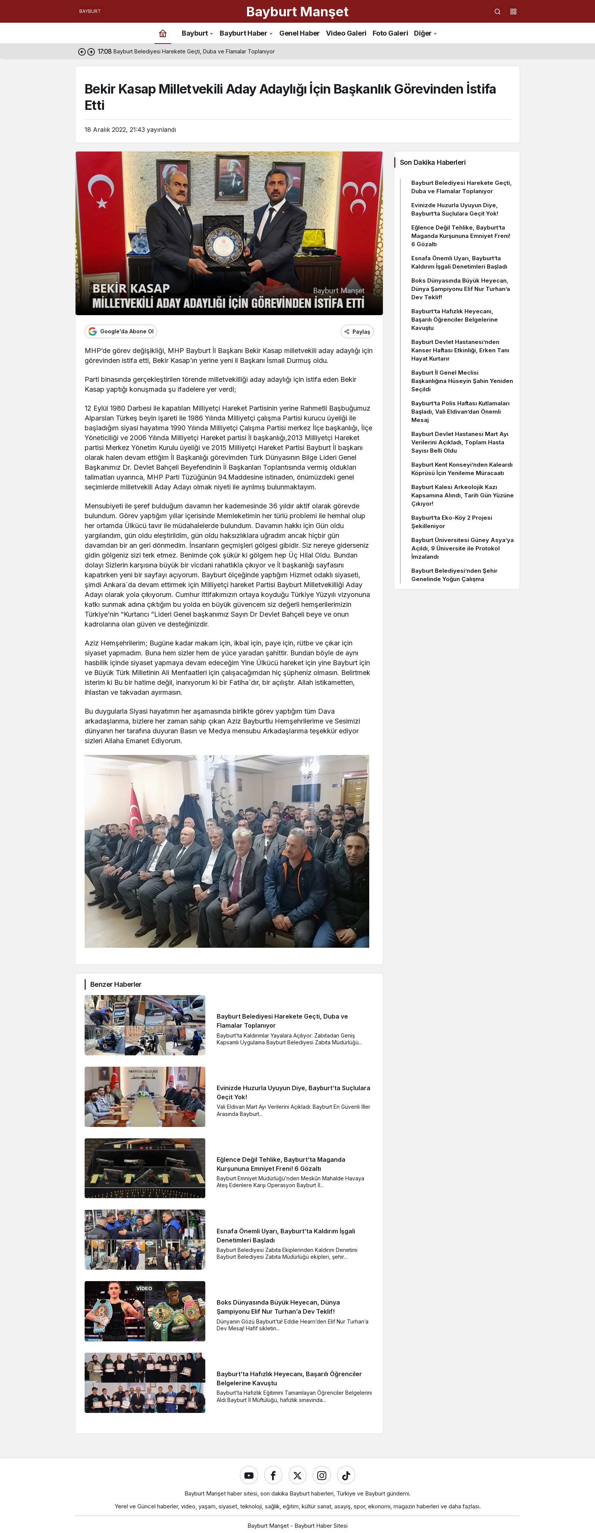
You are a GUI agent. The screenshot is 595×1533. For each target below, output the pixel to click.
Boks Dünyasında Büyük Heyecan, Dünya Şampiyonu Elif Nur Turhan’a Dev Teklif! (460, 289)
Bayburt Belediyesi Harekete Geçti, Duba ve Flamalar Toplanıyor (461, 187)
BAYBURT (90, 11)
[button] (513, 11)
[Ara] (497, 11)
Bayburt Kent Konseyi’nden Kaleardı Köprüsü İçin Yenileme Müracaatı (462, 469)
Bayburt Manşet (297, 11)
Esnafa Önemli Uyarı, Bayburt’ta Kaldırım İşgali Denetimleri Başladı (459, 262)
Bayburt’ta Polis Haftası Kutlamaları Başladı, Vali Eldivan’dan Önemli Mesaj (460, 411)
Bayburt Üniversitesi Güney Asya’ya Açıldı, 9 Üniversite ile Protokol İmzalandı (462, 548)
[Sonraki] (91, 51)
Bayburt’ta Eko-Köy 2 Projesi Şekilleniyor (451, 522)
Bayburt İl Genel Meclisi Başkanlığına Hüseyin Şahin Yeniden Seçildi (462, 381)
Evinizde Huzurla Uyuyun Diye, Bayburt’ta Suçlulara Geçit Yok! (454, 209)
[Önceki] (82, 51)
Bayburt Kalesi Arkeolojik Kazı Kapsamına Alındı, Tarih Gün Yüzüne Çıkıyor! (462, 495)
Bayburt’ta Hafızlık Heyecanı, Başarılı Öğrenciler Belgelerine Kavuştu (454, 319)
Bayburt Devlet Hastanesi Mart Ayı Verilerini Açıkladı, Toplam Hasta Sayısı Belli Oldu (459, 442)
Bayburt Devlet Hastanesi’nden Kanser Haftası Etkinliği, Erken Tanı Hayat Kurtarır (460, 350)
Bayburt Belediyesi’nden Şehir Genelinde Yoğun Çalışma (454, 575)
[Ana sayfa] (162, 33)
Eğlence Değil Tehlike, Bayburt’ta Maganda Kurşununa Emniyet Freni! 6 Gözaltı (460, 236)
